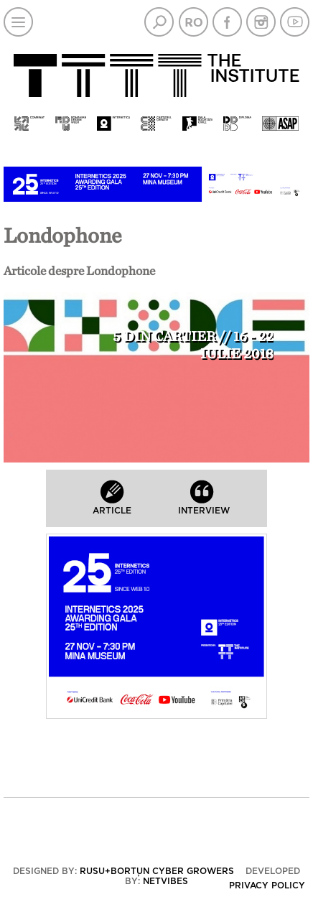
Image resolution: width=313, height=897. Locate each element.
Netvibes (165, 881)
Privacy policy (267, 885)
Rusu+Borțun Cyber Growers (157, 871)
